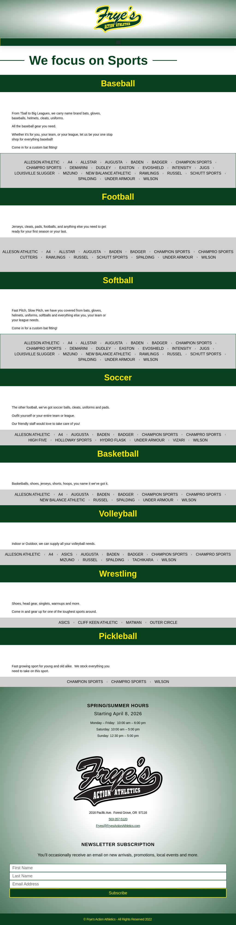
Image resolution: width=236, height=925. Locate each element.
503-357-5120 (118, 819)
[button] (118, 42)
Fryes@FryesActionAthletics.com (118, 826)
